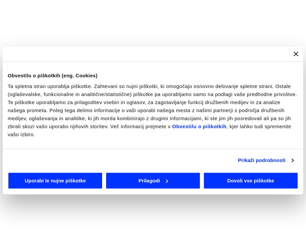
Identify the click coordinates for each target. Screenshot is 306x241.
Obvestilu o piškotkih (199, 126)
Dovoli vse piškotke (250, 180)
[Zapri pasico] (296, 54)
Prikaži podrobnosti (262, 160)
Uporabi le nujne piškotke (55, 180)
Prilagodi (153, 180)
